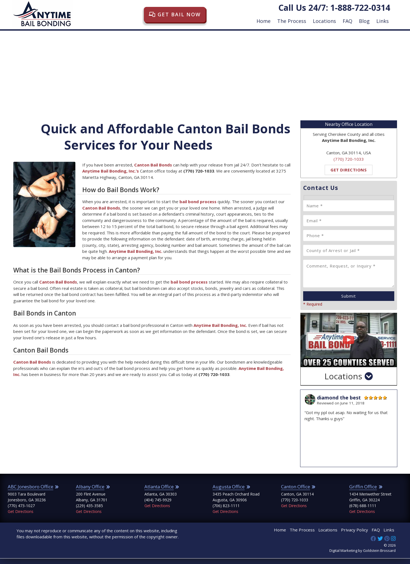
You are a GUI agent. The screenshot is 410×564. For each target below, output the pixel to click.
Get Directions (348, 170)
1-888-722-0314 (360, 7)
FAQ (347, 21)
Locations (324, 21)
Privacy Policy (358, 536)
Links (382, 21)
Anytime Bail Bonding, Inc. (135, 251)
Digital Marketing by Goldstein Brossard (362, 556)
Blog (364, 21)
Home (263, 21)
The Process (291, 21)
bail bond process (189, 282)
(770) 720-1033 (349, 159)
